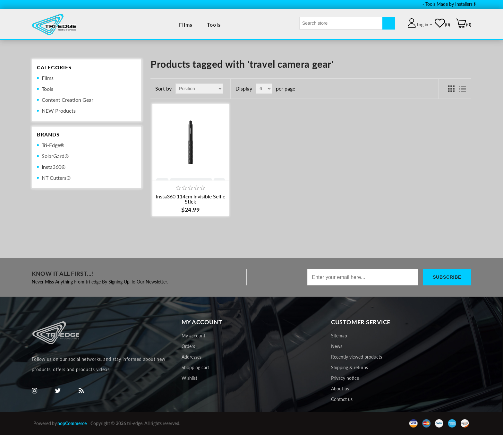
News (336, 346)
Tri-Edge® (53, 145)
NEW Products (59, 111)
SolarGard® (55, 156)
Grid (451, 88)
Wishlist (189, 378)
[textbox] (341, 23)
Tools (214, 25)
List (462, 88)
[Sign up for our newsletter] (362, 277)
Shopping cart (195, 367)
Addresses (191, 357)
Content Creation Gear (67, 100)
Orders (188, 346)
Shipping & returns (349, 367)
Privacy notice (345, 378)
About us (340, 388)
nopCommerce (72, 423)
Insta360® (53, 167)
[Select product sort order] (199, 88)
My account (193, 335)
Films (186, 25)
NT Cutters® (56, 178)
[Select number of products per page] (264, 88)
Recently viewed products (356, 357)
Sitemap (339, 335)
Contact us (342, 399)
